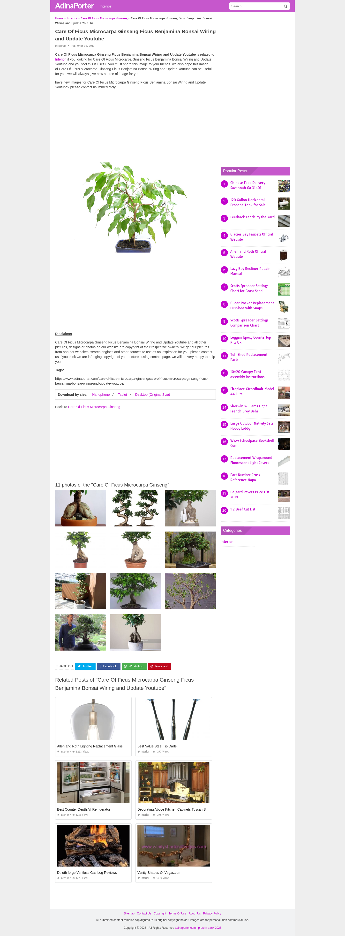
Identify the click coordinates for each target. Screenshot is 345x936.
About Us (195, 913)
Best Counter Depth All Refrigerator (83, 809)
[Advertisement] (135, 127)
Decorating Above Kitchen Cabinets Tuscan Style (174, 809)
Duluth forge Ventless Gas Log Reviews (87, 873)
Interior (105, 6)
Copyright (160, 913)
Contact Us (144, 913)
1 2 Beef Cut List (242, 509)
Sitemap (129, 913)
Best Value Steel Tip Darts (157, 746)
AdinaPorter (74, 5)
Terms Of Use (177, 913)
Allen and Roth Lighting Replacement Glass (90, 746)
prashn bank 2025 (209, 927)
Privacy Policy (212, 913)
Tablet (122, 394)
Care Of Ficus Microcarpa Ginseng (94, 407)
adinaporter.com (185, 927)
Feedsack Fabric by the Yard (252, 217)
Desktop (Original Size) (152, 394)
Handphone (101, 394)
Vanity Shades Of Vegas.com (159, 873)
